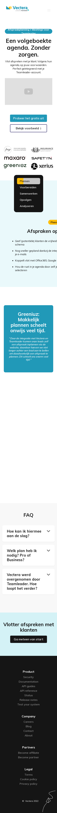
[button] (49, 10)
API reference (28, 690)
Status (28, 695)
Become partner (28, 757)
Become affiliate (28, 752)
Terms (28, 774)
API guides (28, 686)
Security (28, 677)
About (29, 735)
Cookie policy (28, 779)
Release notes (29, 700)
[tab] (28, 181)
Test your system (28, 704)
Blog (28, 726)
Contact (28, 731)
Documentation (28, 681)
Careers (29, 721)
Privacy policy (28, 783)
